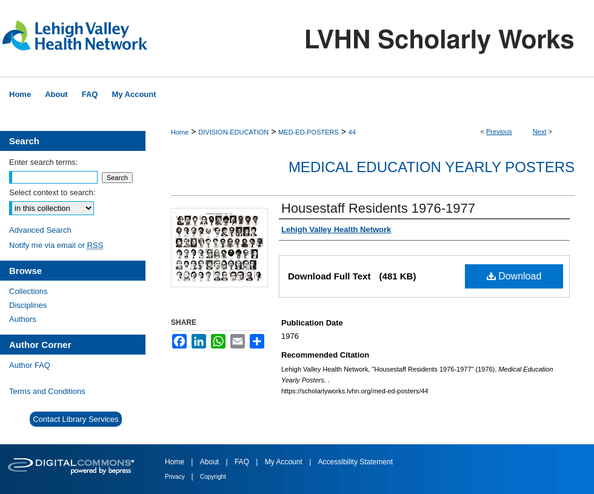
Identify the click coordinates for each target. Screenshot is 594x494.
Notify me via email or (56, 245)
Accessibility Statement (355, 462)
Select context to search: (52, 192)
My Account (284, 462)
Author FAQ (29, 365)
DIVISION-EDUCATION (233, 132)
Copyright (213, 476)
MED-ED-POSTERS (308, 132)
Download (514, 276)
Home (180, 132)
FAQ (243, 462)
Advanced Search (40, 230)
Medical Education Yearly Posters (432, 167)
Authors (22, 319)
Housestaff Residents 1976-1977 (378, 208)
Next (540, 131)
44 (352, 132)
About (210, 462)
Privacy (176, 476)
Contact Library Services (76, 419)
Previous (499, 131)
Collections (28, 291)
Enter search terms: (43, 162)
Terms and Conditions (47, 391)
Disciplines (28, 305)
